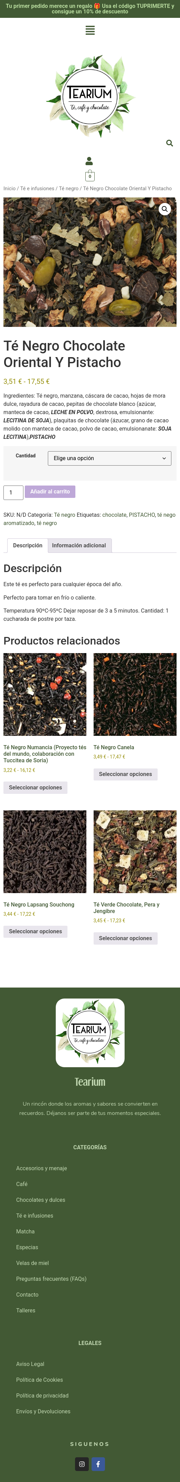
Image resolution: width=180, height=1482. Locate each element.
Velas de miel (32, 1263)
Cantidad (26, 456)
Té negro (68, 188)
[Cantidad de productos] (13, 493)
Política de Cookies (39, 1380)
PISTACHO (142, 515)
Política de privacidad (42, 1395)
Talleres (25, 1310)
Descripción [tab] (27, 545)
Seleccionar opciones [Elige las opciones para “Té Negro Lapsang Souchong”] (35, 931)
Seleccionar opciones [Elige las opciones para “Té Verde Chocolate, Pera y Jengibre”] (125, 938)
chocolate (114, 515)
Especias (27, 1247)
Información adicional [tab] (79, 545)
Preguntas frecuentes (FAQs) (51, 1279)
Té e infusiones (37, 188)
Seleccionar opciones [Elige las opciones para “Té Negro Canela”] (125, 774)
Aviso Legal (30, 1364)
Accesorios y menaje (41, 1168)
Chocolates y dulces (40, 1200)
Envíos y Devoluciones (43, 1411)
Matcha (25, 1231)
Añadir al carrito (50, 491)
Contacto (27, 1294)
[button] (90, 31)
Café (22, 1184)
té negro (47, 523)
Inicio (9, 188)
